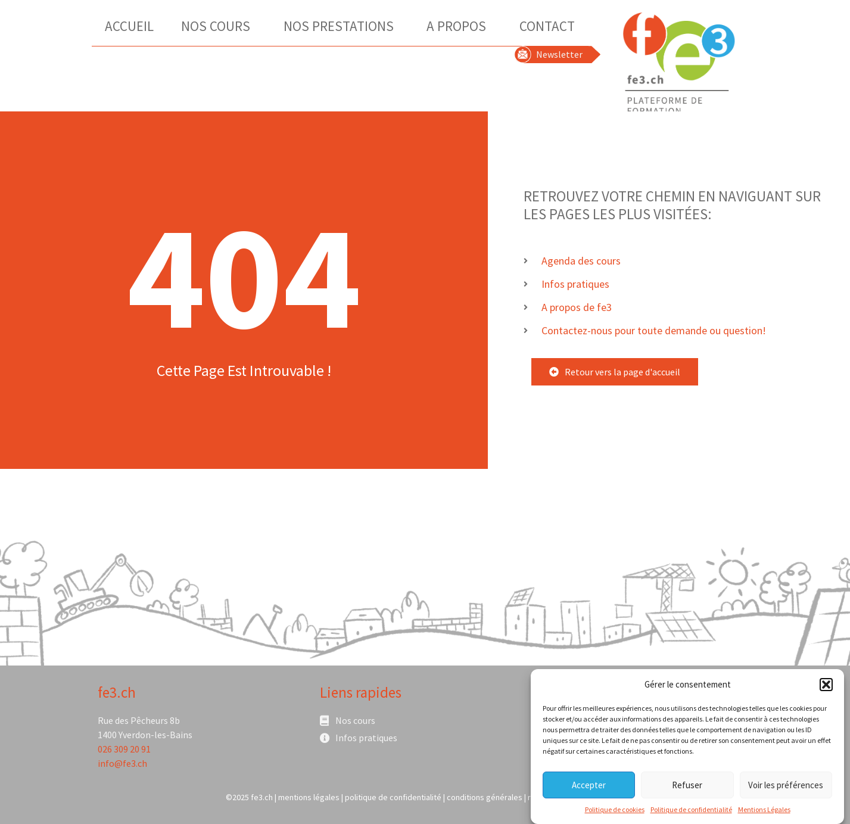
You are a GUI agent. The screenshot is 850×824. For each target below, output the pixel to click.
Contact (547, 26)
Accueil (129, 26)
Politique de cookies (614, 813)
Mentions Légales (764, 813)
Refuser (687, 789)
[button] (826, 689)
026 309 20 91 (124, 749)
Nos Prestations (342, 26)
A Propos (459, 26)
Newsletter (559, 54)
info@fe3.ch (122, 763)
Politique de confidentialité (691, 813)
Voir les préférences (785, 789)
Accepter (589, 789)
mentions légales (309, 797)
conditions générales (484, 797)
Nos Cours (218, 26)
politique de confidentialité (393, 797)
